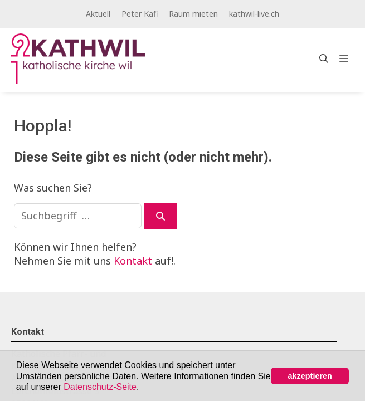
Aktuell (98, 13)
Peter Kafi (139, 13)
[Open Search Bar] (324, 58)
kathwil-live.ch (254, 13)
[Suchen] (160, 216)
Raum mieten (193, 13)
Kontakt (133, 260)
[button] (143, 387)
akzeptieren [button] (310, 375)
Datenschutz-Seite (100, 387)
